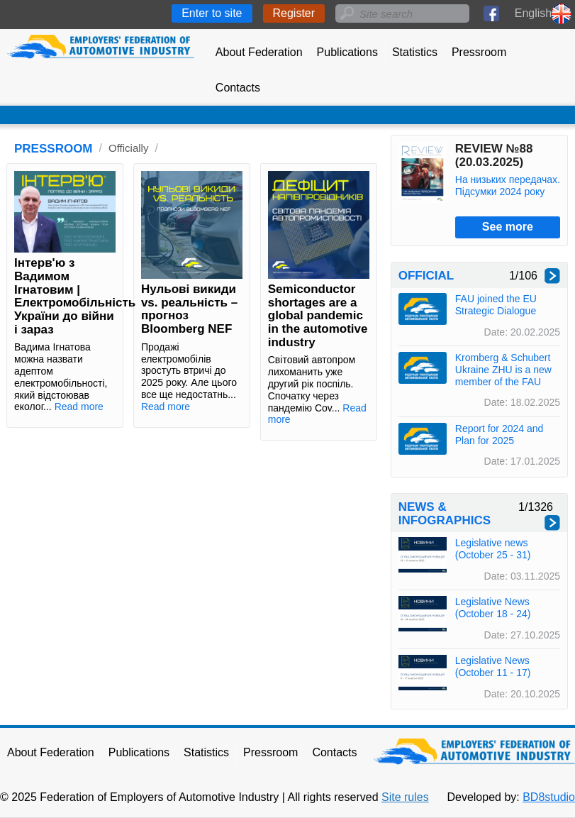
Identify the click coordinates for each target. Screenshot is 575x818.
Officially (128, 148)
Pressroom (479, 52)
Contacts (238, 88)
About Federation (259, 52)
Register (294, 13)
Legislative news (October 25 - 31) (493, 548)
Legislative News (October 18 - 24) (493, 607)
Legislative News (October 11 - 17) (493, 666)
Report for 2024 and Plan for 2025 (499, 434)
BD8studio (549, 797)
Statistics (414, 52)
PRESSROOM (53, 148)
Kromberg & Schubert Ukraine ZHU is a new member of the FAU (503, 369)
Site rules (405, 797)
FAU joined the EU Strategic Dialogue (496, 304)
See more (507, 227)
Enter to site (212, 13)
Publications (347, 52)
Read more (79, 406)
